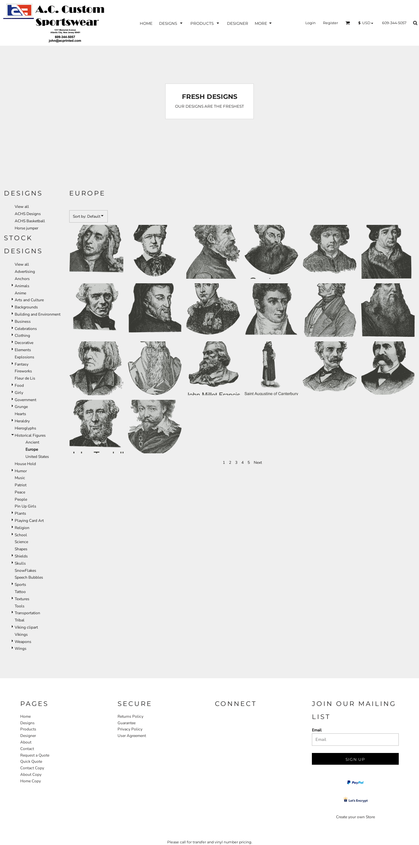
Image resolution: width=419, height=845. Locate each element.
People (21, 499)
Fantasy (21, 364)
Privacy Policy (130, 729)
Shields (21, 556)
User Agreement (132, 735)
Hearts (20, 413)
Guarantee (127, 723)
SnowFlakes (25, 570)
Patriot (20, 485)
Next (258, 462)
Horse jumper (26, 228)
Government (25, 399)
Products (28, 729)
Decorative (24, 342)
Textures (22, 599)
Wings (20, 648)
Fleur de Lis (25, 378)
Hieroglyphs (25, 428)
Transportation (27, 613)
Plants (20, 513)
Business (23, 321)
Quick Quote (31, 761)
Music (20, 477)
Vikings (21, 634)
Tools (19, 606)
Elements (23, 349)
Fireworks (23, 371)
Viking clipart (26, 627)
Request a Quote (34, 755)
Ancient (32, 442)
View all (22, 206)
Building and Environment (37, 314)
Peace (20, 492)
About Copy (30, 774)
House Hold (25, 463)
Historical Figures (30, 435)
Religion (22, 527)
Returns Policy (130, 716)
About (25, 742)
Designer (28, 735)
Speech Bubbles (29, 577)
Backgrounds (26, 307)
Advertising (25, 271)
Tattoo (20, 591)
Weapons (23, 641)
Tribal (19, 620)
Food (19, 385)
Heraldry (22, 421)
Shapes (21, 549)
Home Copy (30, 781)
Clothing (22, 335)
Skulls (20, 563)
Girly (19, 392)
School (21, 535)
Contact (27, 748)
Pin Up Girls (25, 506)
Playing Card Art (29, 520)
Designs (27, 723)
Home (25, 716)
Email (317, 730)
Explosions (24, 357)
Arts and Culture (29, 300)
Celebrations (26, 328)
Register (330, 23)
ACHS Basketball (30, 221)
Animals (22, 286)
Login (310, 23)
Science (21, 541)
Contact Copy (32, 768)
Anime (20, 293)
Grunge (21, 406)
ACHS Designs (28, 213)
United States (37, 456)
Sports (20, 584)
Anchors (22, 278)
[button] (348, 23)
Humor (21, 471)
